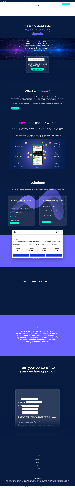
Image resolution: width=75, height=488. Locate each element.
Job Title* (20, 405)
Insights (37, 5)
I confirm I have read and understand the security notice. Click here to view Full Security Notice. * (37, 426)
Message (20, 412)
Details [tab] (37, 236)
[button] (66, 4)
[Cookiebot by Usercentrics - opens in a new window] (57, 232)
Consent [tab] (20, 236)
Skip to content (4, 1)
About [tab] (54, 236)
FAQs (37, 465)
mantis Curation (47, 215)
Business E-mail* (22, 402)
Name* (19, 399)
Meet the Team (37, 459)
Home (19, 4)
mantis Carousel (15, 217)
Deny (21, 255)
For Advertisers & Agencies (50, 4)
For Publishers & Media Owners (32, 4)
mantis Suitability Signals (17, 212)
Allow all (54, 255)
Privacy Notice (37, 468)
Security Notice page (57, 481)
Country (20, 409)
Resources (37, 462)
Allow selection (37, 255)
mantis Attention (15, 220)
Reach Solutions (46, 486)
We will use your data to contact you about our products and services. (34, 416)
